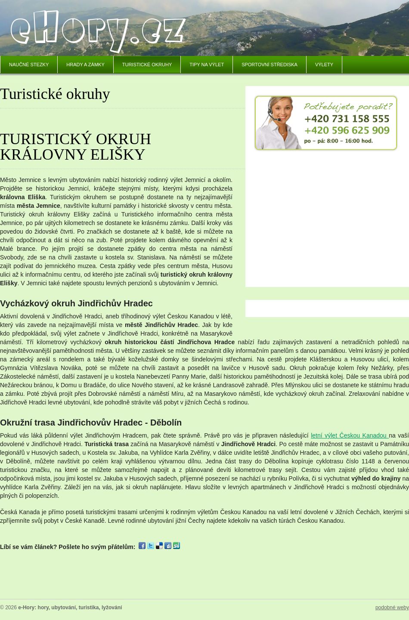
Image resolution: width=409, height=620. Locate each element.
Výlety (324, 64)
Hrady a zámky (85, 64)
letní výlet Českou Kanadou (350, 435)
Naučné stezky (29, 64)
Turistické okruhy (147, 64)
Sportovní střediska (269, 64)
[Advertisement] (326, 215)
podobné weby (392, 608)
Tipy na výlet (206, 64)
